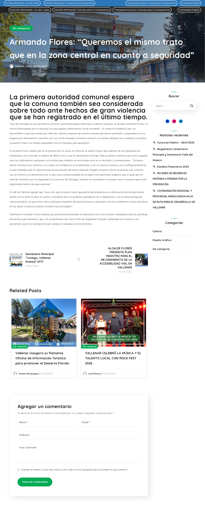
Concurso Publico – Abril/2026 (175, 142)
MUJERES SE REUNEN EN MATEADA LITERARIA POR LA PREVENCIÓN (170, 179)
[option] (44, 338)
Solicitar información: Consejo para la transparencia (69, 3)
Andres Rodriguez (29, 373)
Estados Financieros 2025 (173, 166)
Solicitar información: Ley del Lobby (22, 3)
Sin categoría (21, 28)
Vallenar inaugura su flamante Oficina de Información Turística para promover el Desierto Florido (42, 358)
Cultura (157, 231)
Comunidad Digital (190, 3)
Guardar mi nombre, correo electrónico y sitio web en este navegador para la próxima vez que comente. (74, 469)
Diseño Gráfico (162, 240)
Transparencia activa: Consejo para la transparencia (151, 3)
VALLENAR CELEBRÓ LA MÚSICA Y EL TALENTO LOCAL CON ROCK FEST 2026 (113, 358)
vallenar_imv (22, 66)
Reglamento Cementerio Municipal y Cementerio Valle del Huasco (173, 154)
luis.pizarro (94, 373)
